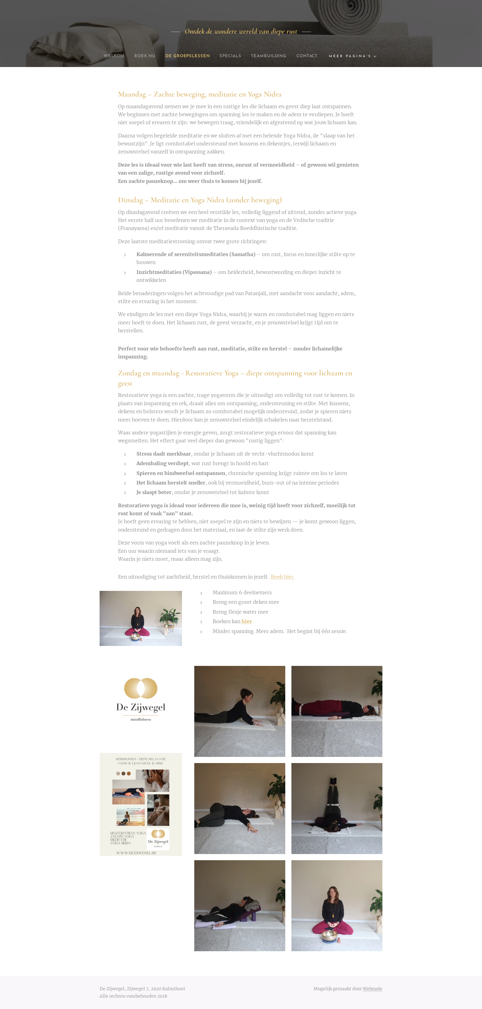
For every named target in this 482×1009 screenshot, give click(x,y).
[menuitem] (122, 56)
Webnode (372, 988)
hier (246, 621)
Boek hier (283, 577)
